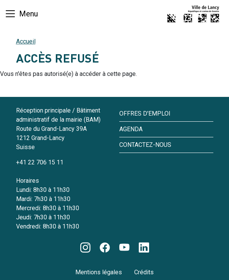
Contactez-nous (145, 144)
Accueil (26, 41)
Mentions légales (98, 272)
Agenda (131, 129)
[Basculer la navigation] (21, 13)
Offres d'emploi (145, 113)
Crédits (144, 272)
